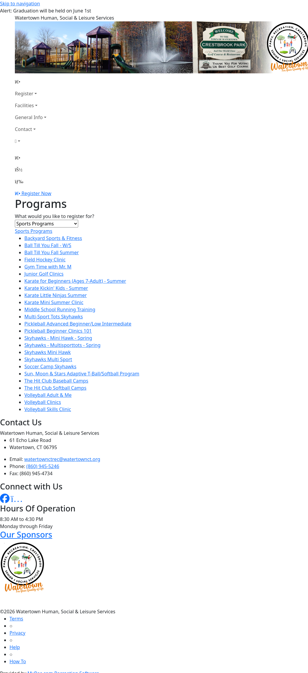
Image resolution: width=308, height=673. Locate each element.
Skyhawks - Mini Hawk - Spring (58, 338)
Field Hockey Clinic (44, 259)
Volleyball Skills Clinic (47, 409)
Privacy (17, 633)
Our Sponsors (26, 534)
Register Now (36, 193)
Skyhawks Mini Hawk (47, 352)
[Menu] (19, 181)
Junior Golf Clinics (44, 274)
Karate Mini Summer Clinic (53, 302)
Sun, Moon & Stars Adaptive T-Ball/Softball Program (81, 373)
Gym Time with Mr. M (47, 266)
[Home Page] (30, 82)
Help (15, 647)
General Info (29, 117)
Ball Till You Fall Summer (51, 252)
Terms (16, 618)
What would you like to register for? (54, 216)
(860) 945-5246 (42, 466)
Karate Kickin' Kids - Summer (56, 288)
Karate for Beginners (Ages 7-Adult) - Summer (75, 281)
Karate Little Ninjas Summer (55, 295)
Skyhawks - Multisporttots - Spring (62, 345)
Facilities (24, 105)
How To (18, 661)
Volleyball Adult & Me (48, 395)
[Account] (30, 141)
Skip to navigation (20, 3)
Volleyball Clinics (42, 402)
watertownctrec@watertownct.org (62, 459)
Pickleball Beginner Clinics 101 (58, 331)
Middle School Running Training (59, 309)
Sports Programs (33, 231)
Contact (23, 129)
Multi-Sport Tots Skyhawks (53, 316)
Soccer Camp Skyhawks (50, 366)
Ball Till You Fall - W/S (47, 245)
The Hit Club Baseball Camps (56, 380)
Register (24, 93)
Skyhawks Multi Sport (48, 359)
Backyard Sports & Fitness (53, 238)
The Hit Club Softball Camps (55, 388)
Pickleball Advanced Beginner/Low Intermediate (77, 323)
